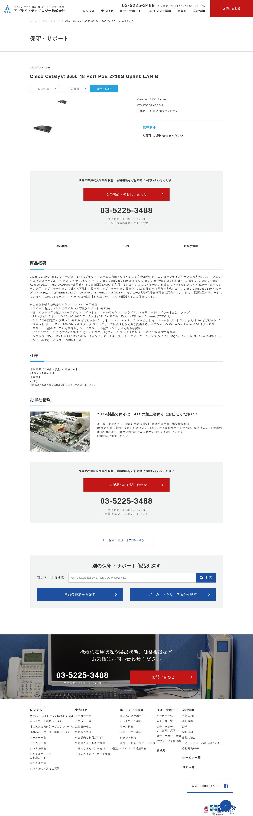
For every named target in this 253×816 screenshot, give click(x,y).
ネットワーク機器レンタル (46, 721)
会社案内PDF (190, 748)
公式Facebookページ (207, 785)
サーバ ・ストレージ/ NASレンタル (52, 715)
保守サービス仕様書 (169, 741)
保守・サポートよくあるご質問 (166, 728)
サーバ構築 (127, 726)
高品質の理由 (83, 726)
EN (203, 6)
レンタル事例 (38, 748)
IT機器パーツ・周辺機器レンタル (50, 732)
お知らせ (188, 767)
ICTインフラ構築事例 (133, 748)
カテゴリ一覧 (165, 721)
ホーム (34, 21)
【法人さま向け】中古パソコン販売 (97, 748)
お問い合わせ (231, 8)
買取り (182, 11)
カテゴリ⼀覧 (38, 743)
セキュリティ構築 (131, 732)
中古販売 (74, 88)
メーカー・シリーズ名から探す (173, 594)
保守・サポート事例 (169, 735)
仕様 (126, 246)
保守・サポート (51, 21)
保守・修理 (103, 88)
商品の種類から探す (79, 594)
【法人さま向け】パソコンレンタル (51, 726)
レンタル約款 (38, 763)
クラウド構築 (128, 737)
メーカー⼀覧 (38, 737)
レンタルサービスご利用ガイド (41, 755)
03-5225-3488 (138, 5)
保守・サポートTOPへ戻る (126, 540)
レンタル (44, 88)
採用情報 (187, 732)
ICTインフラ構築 (132, 710)
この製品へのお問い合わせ (126, 194)
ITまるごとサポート (132, 715)
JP (197, 6)
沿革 (185, 726)
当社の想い (189, 715)
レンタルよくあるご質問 (45, 768)
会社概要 (187, 721)
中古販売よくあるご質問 (90, 743)
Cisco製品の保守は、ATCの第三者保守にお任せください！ (147, 414)
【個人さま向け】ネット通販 (93, 753)
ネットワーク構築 (131, 721)
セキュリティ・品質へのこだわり (202, 743)
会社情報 (188, 710)
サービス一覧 (191, 757)
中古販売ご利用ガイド (88, 737)
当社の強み (189, 737)
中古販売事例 (83, 732)
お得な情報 (191, 246)
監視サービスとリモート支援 (137, 743)
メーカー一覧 (165, 715)
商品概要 (62, 246)
